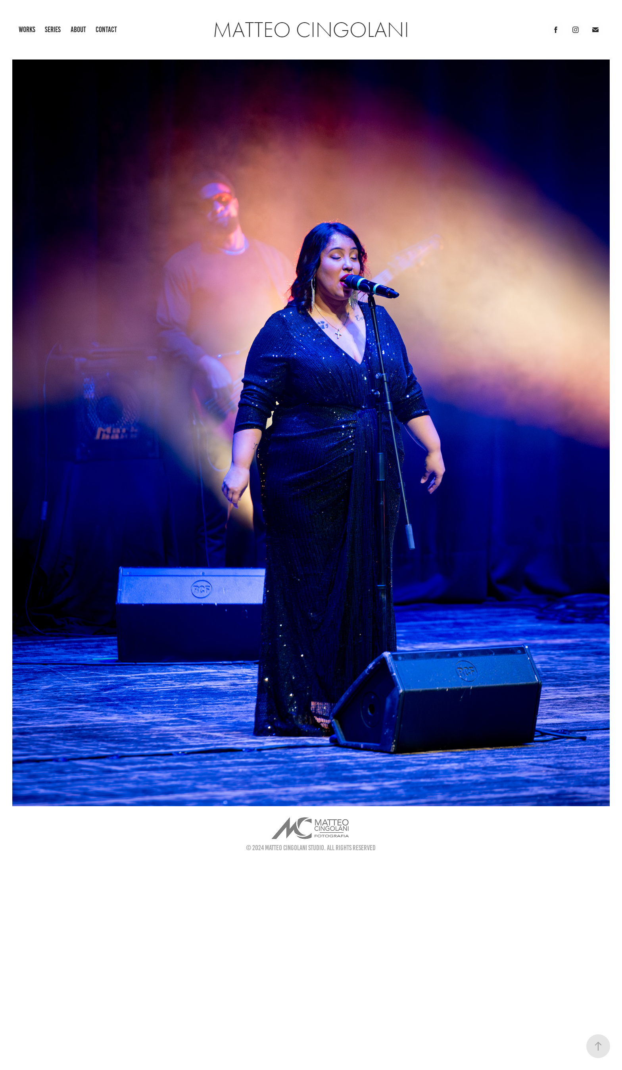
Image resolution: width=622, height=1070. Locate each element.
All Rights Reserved (351, 848)
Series (53, 29)
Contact (106, 29)
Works (27, 29)
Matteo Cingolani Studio (294, 848)
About (78, 29)
